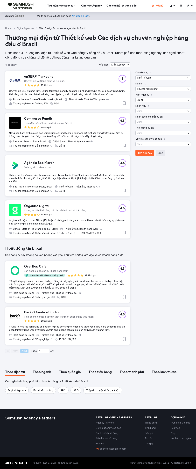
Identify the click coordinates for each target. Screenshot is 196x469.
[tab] (15, 372)
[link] (91, 6)
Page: (34, 351)
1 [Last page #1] (53, 351)
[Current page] (43, 351)
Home (8, 28)
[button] (172, 6)
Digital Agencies (25, 28)
